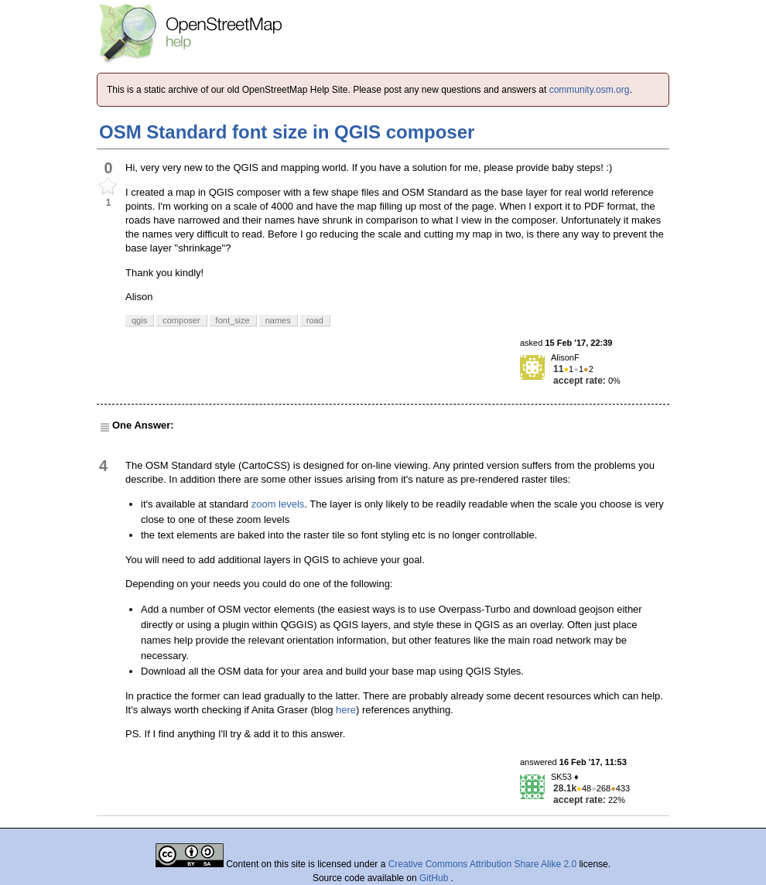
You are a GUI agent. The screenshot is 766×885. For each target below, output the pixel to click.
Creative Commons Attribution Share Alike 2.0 (482, 864)
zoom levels (278, 504)
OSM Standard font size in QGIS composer (286, 131)
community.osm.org (589, 89)
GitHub (435, 878)
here (346, 710)
